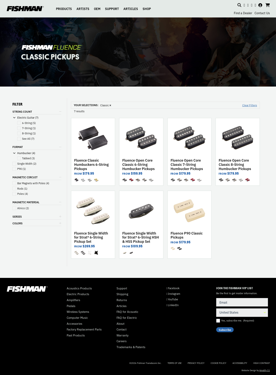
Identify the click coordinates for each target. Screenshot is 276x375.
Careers (122, 341)
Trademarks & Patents (131, 347)
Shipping (122, 294)
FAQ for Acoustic (127, 312)
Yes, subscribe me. (237, 320)
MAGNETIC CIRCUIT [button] (25, 177)
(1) (29, 128)
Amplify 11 (264, 370)
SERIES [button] (17, 216)
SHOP (147, 9)
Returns (122, 300)
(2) (26, 163)
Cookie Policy (218, 362)
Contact (122, 329)
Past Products (76, 335)
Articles (122, 306)
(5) (29, 122)
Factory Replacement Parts (84, 329)
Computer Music (77, 318)
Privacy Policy (196, 362)
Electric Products (78, 294)
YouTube (172, 299)
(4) (33, 183)
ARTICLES (130, 9)
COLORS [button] (17, 223)
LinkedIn (172, 305)
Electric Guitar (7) (28, 117)
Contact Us (262, 13)
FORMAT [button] (17, 147)
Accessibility (239, 362)
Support (122, 288)
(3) (28, 158)
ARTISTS (82, 9)
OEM (97, 9)
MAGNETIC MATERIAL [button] (25, 202)
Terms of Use (175, 362)
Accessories (74, 323)
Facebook (172, 288)
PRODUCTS (64, 9)
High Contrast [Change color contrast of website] (261, 363)
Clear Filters (249, 105)
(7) (28, 138)
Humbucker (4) (26, 153)
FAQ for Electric (127, 318)
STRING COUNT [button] (22, 111)
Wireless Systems (78, 312)
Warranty (122, 335)
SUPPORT (112, 9)
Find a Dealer (243, 13)
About (120, 323)
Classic (105, 105)
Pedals (71, 306)
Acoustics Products (79, 288)
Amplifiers (73, 300)
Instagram (173, 294)
